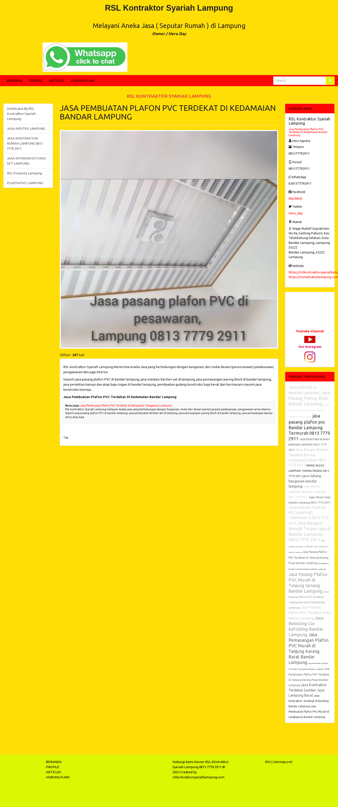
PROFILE (35, 80)
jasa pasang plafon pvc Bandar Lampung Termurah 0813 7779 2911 (309, 427)
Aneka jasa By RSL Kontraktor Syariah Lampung (21, 114)
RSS (268, 762)
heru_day (295, 213)
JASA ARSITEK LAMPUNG (26, 128)
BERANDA (14, 80)
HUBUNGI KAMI (82, 80)
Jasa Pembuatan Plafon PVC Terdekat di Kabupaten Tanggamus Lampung (126, 405)
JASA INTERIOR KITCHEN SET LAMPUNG (26, 160)
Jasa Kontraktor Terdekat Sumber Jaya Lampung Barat (308, 690)
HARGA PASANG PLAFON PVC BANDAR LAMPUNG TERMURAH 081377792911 (309, 411)
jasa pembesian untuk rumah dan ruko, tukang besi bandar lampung (309, 546)
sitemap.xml (282, 762)
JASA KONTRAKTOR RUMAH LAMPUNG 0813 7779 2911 (25, 143)
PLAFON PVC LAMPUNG (25, 183)
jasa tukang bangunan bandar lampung (305, 481)
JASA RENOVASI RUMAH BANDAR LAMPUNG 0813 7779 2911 (309, 444)
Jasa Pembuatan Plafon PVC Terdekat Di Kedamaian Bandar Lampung (308, 132)
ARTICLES (56, 80)
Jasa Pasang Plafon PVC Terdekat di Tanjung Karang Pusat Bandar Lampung (308, 557)
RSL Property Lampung (24, 173)
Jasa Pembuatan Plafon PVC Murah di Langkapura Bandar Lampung (309, 711)
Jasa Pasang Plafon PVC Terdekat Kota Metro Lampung (309, 612)
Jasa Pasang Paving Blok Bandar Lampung (309, 398)
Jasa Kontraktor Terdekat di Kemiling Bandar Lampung (309, 701)
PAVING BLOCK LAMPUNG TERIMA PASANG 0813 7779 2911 (309, 471)
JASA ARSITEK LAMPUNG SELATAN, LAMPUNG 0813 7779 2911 (308, 492)
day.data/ (295, 198)
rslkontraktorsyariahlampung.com (198, 777)
